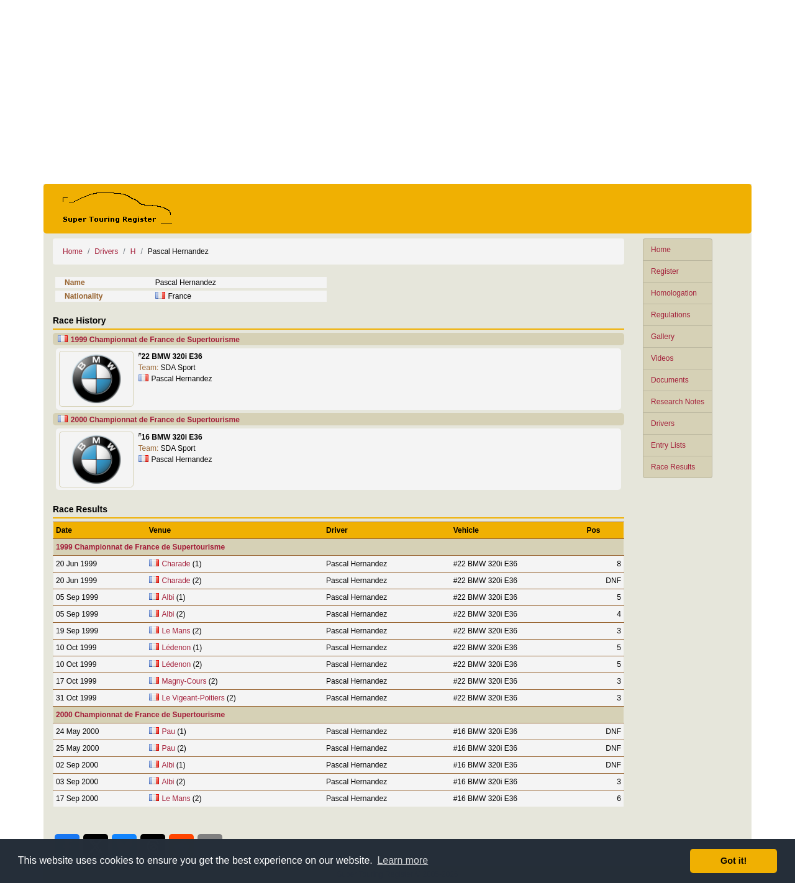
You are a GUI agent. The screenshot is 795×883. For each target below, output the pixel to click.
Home (661, 249)
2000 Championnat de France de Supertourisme (155, 419)
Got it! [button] (733, 861)
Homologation (674, 293)
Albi (168, 597)
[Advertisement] (397, 92)
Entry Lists (668, 445)
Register (665, 271)
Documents (670, 380)
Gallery (663, 336)
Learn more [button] (402, 860)
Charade (176, 563)
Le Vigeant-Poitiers (193, 698)
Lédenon (176, 647)
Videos (662, 358)
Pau (168, 731)
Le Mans (176, 631)
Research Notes (677, 401)
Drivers (663, 423)
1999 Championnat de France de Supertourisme (155, 339)
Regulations (670, 314)
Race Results (673, 467)
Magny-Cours (184, 681)
